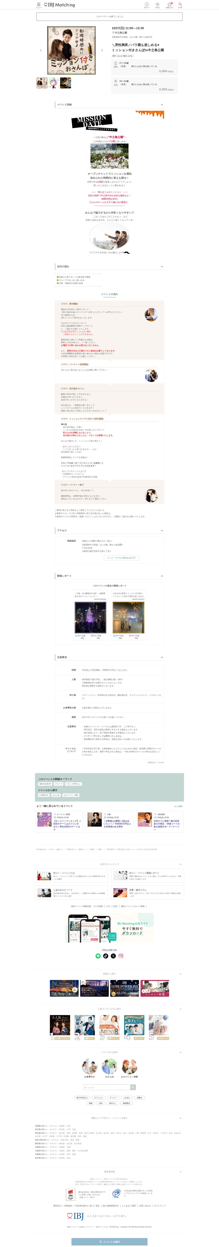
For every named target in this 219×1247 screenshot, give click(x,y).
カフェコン (98, 1098)
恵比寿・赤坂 (108, 1133)
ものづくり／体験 (71, 795)
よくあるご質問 (129, 1206)
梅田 (69, 1151)
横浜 (72, 1140)
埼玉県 (62, 1129)
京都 (69, 1147)
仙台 (69, 1126)
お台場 (37, 1136)
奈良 (69, 1158)
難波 (74, 1151)
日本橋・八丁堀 (55, 1136)
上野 (137, 1133)
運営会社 (57, 1206)
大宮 (69, 1129)
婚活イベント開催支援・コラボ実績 (87, 906)
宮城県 (62, 1126)
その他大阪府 (82, 1151)
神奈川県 (64, 1140)
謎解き (140, 1098)
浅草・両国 (82, 1136)
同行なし (112, 1103)
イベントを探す (109, 1242)
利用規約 (68, 1206)
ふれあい (127, 1098)
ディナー (113, 1098)
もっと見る (178, 806)
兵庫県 (62, 1154)
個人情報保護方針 (111, 1206)
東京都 (62, 1133)
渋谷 (170, 1133)
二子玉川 (163, 1133)
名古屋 (69, 1144)
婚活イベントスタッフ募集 (133, 906)
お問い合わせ (145, 1206)
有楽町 (75, 1133)
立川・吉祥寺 (153, 1133)
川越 (74, 1129)
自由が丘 (177, 1133)
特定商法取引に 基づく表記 (87, 1206)
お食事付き (43, 795)
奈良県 (62, 1158)
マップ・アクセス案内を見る (121, 557)
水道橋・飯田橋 (69, 1136)
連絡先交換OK (45, 784)
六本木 (118, 1133)
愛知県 (62, 1144)
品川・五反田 (128, 1133)
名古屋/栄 (78, 1144)
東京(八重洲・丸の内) (93, 1133)
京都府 (62, 1147)
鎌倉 (77, 1140)
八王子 (44, 1136)
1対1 (101, 1103)
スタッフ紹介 (112, 906)
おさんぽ (56, 795)
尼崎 (74, 1154)
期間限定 (126, 1103)
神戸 (69, 1154)
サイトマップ (160, 1206)
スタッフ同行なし (73, 784)
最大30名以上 (82, 1098)
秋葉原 (143, 1133)
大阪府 (62, 1151)
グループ (58, 784)
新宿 (69, 1133)
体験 (90, 1103)
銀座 (81, 1133)
